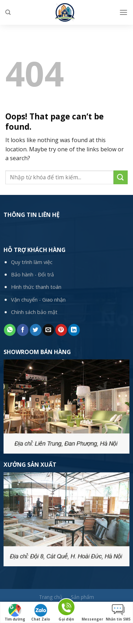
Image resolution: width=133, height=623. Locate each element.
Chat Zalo (40, 613)
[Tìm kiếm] (8, 12)
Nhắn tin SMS (118, 613)
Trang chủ (50, 597)
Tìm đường (15, 613)
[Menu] (123, 12)
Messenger (92, 613)
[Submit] (120, 177)
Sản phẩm (82, 597)
